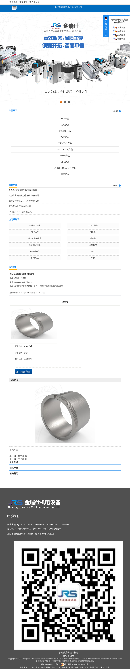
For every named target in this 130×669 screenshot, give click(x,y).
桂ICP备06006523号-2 (50, 664)
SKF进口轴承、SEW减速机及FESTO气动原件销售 (89, 658)
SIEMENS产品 (65, 143)
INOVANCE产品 (65, 149)
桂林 (48, 667)
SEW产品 (65, 125)
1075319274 (26, 524)
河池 (97, 667)
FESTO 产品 (65, 131)
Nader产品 (65, 156)
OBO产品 (65, 162)
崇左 (107, 667)
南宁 (37, 667)
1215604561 (52, 524)
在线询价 (23, 371)
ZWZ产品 (65, 137)
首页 (24, 292)
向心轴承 (22, 459)
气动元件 (35, 232)
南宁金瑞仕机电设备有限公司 (69, 7)
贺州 (92, 667)
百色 (86, 667)
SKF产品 (65, 119)
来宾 (102, 667)
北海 (58, 667)
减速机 (93, 238)
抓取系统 (35, 258)
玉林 (81, 667)
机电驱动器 (35, 251)
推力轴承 (22, 456)
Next (120, 58)
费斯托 (93, 232)
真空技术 (93, 245)
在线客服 (119, 27)
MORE (117, 111)
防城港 (64, 667)
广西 (32, 667)
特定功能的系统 (34, 238)
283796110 (65, 524)
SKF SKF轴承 (34, 245)
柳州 (43, 667)
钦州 (71, 667)
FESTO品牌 (93, 225)
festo (93, 251)
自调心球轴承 (34, 225)
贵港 (76, 667)
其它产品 (65, 174)
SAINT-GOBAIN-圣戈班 (65, 168)
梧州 (53, 667)
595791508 (39, 524)
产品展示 (32, 292)
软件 (93, 258)
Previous (10, 58)
